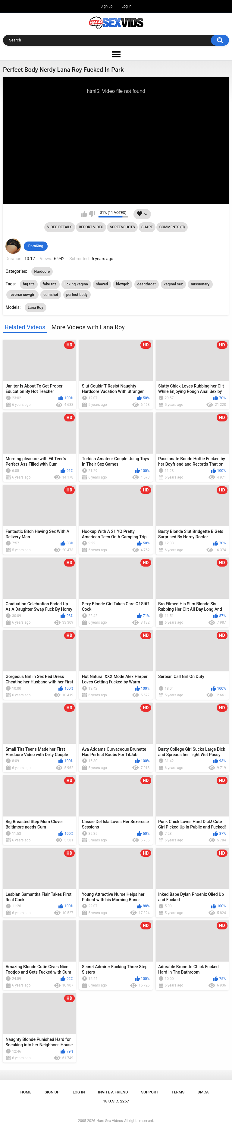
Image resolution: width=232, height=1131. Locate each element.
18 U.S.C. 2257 (116, 1101)
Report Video (91, 227)
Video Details (60, 227)
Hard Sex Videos (109, 1121)
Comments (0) (172, 227)
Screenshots (122, 227)
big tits (29, 284)
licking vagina (76, 284)
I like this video (84, 214)
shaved (102, 284)
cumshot (50, 295)
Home (25, 1092)
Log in (127, 6)
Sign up (107, 6)
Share (147, 227)
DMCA (203, 1092)
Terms (177, 1092)
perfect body (77, 295)
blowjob (122, 284)
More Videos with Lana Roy (88, 327)
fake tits (50, 284)
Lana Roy (35, 308)
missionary (200, 284)
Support (149, 1092)
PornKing (35, 246)
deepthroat (146, 284)
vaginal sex (173, 284)
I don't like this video (92, 214)
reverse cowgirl (22, 295)
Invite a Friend (113, 1092)
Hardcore (42, 271)
